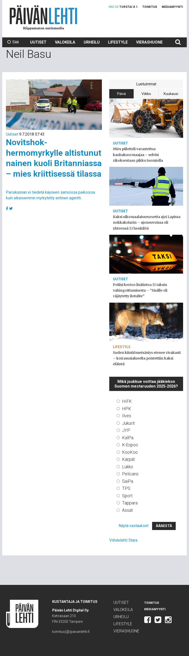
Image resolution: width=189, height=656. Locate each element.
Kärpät (128, 459)
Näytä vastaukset (133, 525)
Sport (127, 495)
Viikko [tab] (146, 94)
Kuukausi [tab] (171, 94)
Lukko (127, 466)
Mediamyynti (172, 7)
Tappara (130, 502)
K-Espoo (130, 444)
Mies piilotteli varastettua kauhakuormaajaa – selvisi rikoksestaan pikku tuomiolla (138, 154)
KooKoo (130, 452)
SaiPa (127, 481)
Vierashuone (149, 42)
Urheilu (92, 42)
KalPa (127, 437)
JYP (126, 430)
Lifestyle (118, 42)
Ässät (127, 510)
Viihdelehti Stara (123, 540)
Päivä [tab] (121, 94)
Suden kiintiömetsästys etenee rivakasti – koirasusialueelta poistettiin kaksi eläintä (147, 358)
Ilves (126, 415)
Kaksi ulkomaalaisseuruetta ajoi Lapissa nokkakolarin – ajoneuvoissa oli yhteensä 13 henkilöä (146, 222)
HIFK (127, 401)
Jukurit (128, 423)
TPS (126, 488)
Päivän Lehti (43, 17)
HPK (126, 408)
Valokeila (65, 42)
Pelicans (130, 473)
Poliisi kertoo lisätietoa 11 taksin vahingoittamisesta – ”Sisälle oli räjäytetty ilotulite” (140, 290)
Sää (13, 42)
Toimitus (149, 7)
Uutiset (38, 42)
